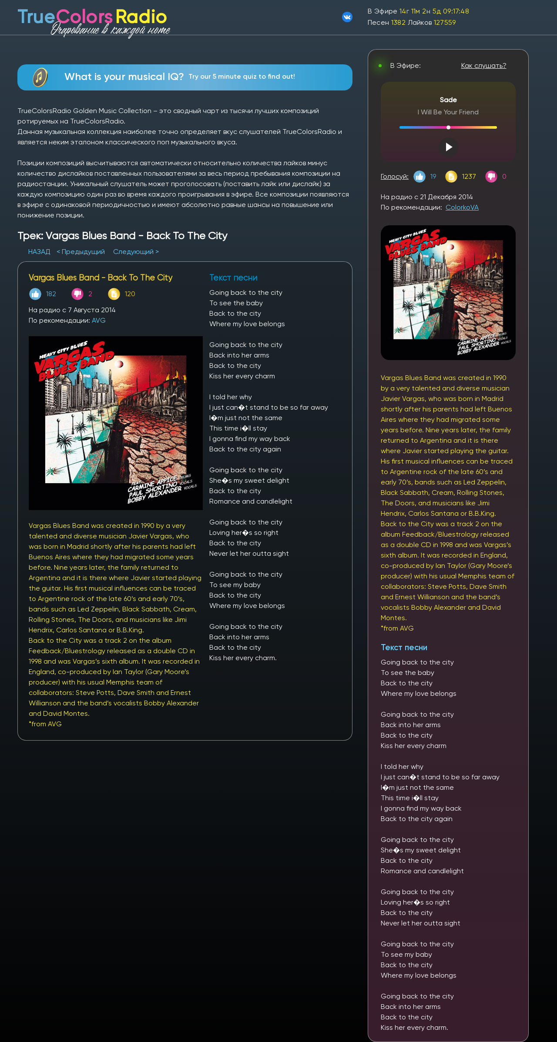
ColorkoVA (462, 207)
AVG (99, 320)
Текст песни (404, 647)
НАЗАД (40, 251)
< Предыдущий (81, 251)
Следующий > (136, 251)
